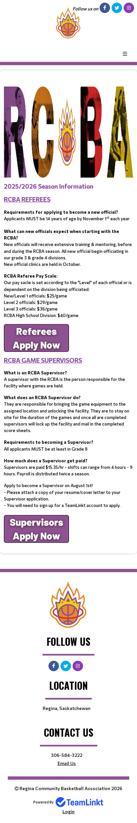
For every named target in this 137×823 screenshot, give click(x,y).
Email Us (67, 763)
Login (68, 811)
